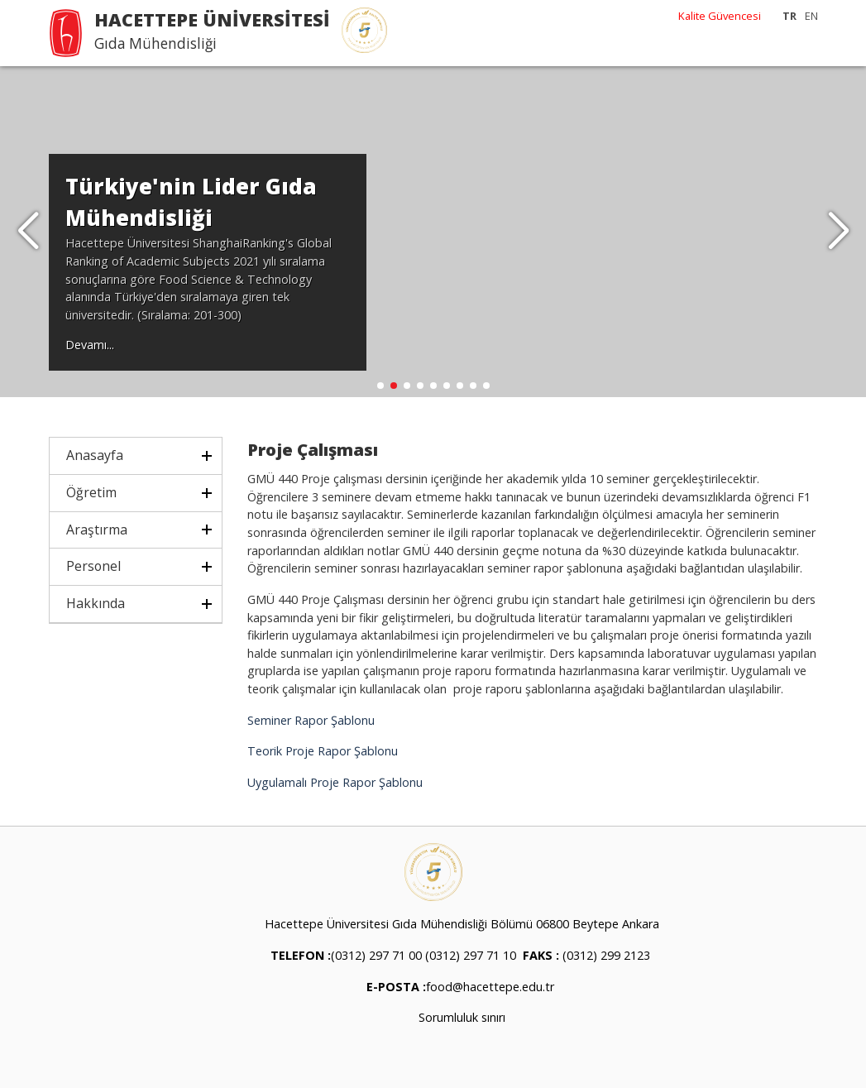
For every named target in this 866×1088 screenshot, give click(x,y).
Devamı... (89, 344)
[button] (838, 231)
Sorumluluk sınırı (462, 1017)
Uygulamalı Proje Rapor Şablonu (335, 782)
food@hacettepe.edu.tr (490, 987)
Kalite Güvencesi (719, 15)
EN (811, 15)
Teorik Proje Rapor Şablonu (322, 751)
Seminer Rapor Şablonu (311, 720)
